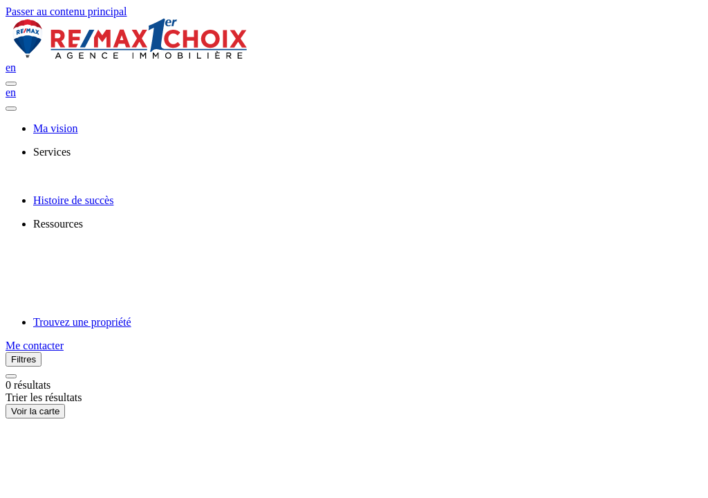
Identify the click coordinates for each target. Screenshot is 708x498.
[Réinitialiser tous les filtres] (11, 376)
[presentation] (367, 152)
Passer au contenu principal (66, 11)
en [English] (11, 67)
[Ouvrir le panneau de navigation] (11, 84)
